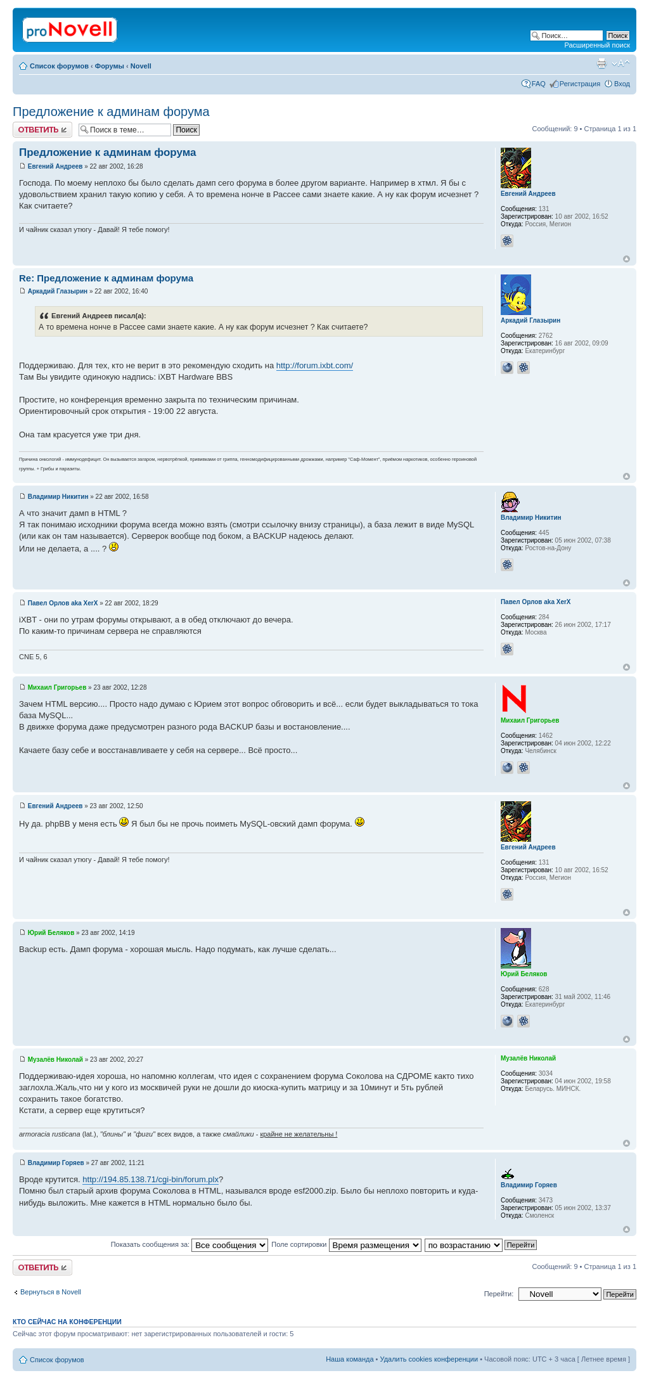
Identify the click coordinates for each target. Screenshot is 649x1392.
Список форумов (59, 66)
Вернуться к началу (626, 258)
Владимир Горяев (56, 1162)
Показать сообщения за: (190, 1244)
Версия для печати (601, 63)
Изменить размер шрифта (621, 63)
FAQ (539, 83)
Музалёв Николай (55, 1059)
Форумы (109, 66)
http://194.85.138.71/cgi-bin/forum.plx (150, 1179)
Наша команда (349, 1359)
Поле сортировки (346, 1244)
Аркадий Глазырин (57, 291)
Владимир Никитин (58, 496)
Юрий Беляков (51, 932)
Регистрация (580, 83)
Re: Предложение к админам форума (106, 278)
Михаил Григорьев (57, 687)
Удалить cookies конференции (429, 1359)
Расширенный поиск (597, 45)
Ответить (42, 130)
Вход (622, 83)
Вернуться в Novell (50, 1292)
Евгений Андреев (55, 166)
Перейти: (499, 1294)
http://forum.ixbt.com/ (314, 365)
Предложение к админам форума (111, 112)
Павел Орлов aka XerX (63, 603)
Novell (141, 66)
